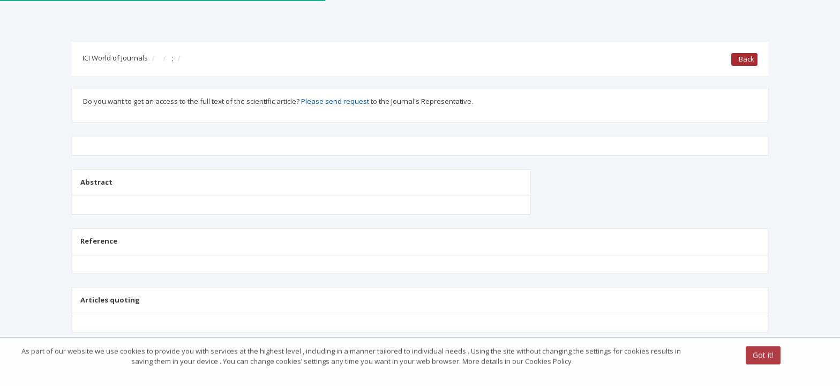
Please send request (335, 101)
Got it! (763, 356)
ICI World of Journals (115, 58)
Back (744, 59)
